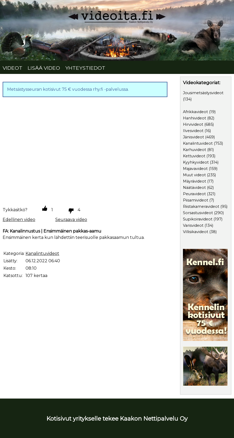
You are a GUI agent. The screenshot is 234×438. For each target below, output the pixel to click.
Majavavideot (195, 168)
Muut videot (194, 175)
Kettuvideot (194, 156)
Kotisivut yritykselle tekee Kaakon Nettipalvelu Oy (117, 418)
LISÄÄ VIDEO (44, 68)
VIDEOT (12, 68)
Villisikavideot (195, 231)
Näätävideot (194, 187)
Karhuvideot (194, 149)
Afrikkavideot (195, 111)
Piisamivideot (195, 200)
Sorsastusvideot (198, 212)
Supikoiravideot (197, 219)
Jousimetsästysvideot (203, 92)
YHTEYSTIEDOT (85, 68)
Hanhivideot (194, 118)
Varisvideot (193, 225)
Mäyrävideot (194, 181)
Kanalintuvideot (198, 143)
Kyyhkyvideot (196, 162)
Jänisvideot (193, 137)
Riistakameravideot (201, 206)
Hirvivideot (193, 124)
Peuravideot (194, 194)
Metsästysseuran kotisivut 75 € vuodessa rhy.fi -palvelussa (67, 89)
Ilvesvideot (193, 130)
